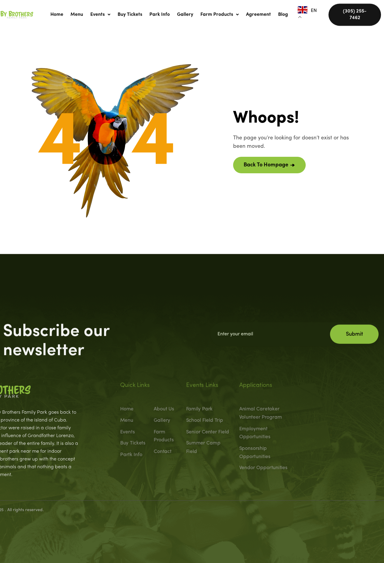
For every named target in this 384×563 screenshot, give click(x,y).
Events (100, 11)
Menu (76, 11)
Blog (283, 11)
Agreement (258, 11)
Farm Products (219, 11)
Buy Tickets (130, 11)
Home (56, 11)
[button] (100, 11)
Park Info (159, 11)
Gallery (185, 11)
